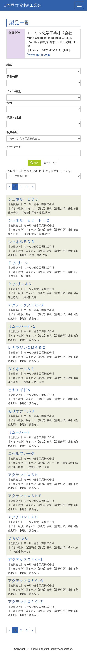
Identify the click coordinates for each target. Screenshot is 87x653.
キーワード (13, 147)
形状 (9, 102)
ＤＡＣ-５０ (18, 538)
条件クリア (50, 162)
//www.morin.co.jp (38, 54)
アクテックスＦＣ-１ (25, 559)
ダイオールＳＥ (21, 369)
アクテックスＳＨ (23, 475)
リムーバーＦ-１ (22, 326)
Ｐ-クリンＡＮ (20, 284)
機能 (9, 65)
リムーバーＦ (19, 432)
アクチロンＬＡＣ (23, 517)
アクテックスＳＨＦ (25, 496)
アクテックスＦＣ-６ (25, 581)
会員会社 (12, 132)
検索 (34, 162)
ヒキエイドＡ (19, 390)
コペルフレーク (21, 453)
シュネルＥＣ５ (21, 242)
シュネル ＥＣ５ (23, 199)
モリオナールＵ (21, 411)
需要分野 (12, 76)
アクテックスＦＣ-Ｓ (25, 305)
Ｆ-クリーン (18, 263)
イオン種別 (13, 91)
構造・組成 (13, 117)
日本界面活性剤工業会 (22, 5)
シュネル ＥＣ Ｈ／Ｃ (29, 220)
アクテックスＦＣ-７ (25, 602)
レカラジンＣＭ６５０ (27, 348)
